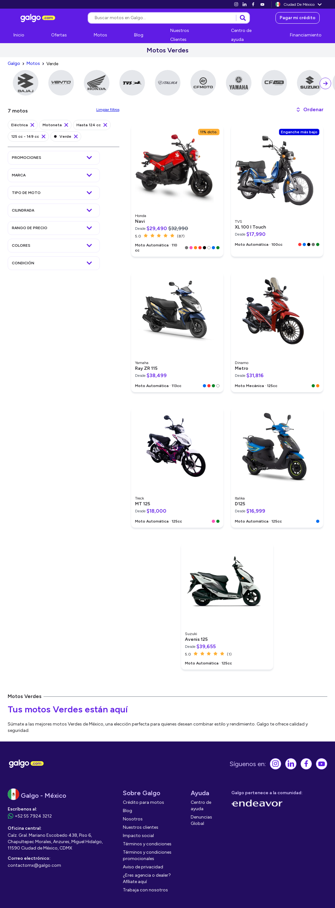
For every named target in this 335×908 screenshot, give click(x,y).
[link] (236, 4)
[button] (309, 109)
